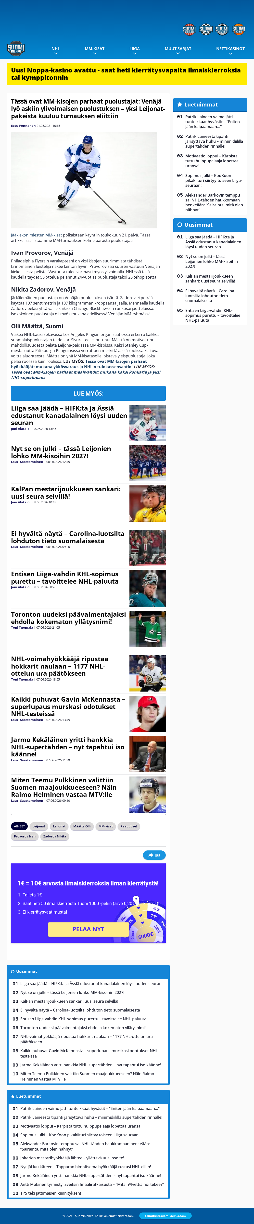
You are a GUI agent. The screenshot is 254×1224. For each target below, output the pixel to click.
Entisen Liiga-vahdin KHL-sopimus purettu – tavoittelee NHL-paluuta (65, 577)
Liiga (134, 48)
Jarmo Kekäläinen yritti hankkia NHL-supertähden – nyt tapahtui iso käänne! (67, 747)
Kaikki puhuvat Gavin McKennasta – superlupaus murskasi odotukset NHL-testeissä (68, 706)
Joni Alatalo (20, 428)
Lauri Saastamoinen (27, 461)
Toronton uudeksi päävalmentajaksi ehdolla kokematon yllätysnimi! (68, 618)
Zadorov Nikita (54, 836)
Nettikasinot (230, 48)
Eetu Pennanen (23, 125)
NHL (55, 48)
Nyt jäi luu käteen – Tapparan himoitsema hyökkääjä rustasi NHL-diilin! (85, 1166)
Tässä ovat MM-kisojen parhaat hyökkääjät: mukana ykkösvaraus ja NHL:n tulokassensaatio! (79, 364)
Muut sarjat (178, 48)
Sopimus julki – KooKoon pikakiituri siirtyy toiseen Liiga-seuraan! (80, 1135)
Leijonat (39, 826)
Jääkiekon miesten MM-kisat (36, 235)
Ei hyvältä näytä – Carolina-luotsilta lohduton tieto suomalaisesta (68, 537)
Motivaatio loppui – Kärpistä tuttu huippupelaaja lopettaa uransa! (80, 1126)
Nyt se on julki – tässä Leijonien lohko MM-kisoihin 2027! (61, 452)
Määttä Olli (82, 826)
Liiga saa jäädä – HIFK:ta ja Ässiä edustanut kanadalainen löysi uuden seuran (69, 415)
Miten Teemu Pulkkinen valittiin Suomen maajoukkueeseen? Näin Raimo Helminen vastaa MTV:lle (64, 787)
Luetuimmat (28, 1096)
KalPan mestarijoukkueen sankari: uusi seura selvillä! (66, 492)
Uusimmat (26, 971)
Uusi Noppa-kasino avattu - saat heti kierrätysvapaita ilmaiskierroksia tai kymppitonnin (126, 74)
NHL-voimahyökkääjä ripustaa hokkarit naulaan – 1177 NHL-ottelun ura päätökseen (59, 666)
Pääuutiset (129, 826)
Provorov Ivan (25, 836)
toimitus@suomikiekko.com (165, 1216)
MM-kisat (94, 48)
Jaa (154, 855)
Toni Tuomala (22, 627)
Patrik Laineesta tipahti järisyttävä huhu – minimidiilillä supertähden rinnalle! (91, 1117)
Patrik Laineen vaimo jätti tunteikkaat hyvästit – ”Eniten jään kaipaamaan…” (90, 1108)
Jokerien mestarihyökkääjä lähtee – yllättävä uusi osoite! (72, 1158)
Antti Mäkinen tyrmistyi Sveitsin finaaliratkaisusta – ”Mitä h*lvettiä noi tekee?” (92, 1184)
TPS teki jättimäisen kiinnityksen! (50, 1193)
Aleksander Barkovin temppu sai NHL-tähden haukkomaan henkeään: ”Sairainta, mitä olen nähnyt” (85, 1146)
